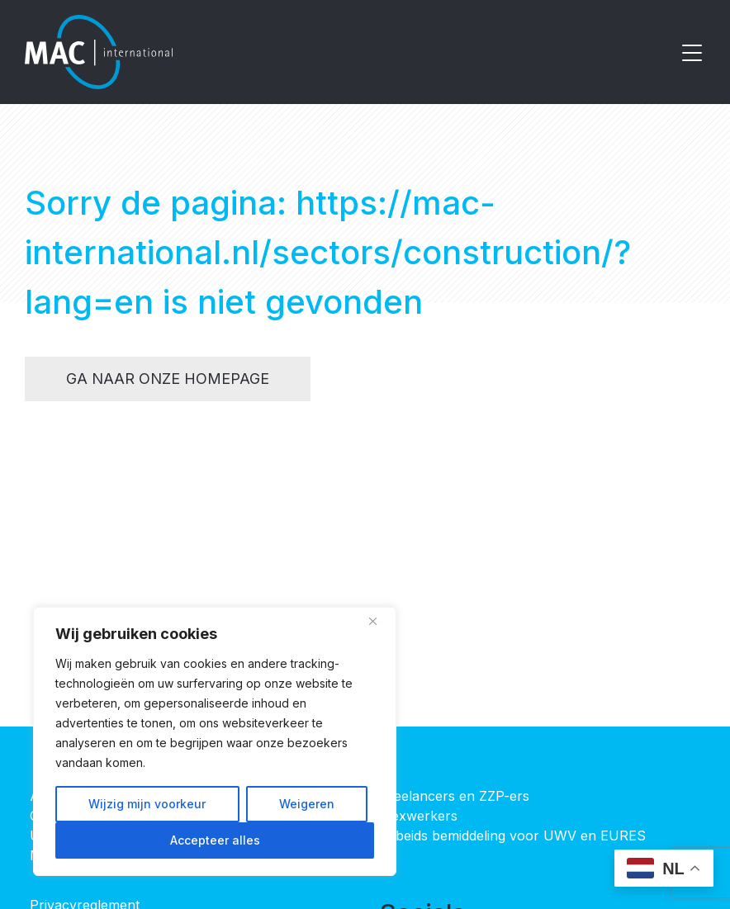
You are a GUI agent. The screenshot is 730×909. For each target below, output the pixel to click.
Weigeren (306, 804)
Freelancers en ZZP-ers (454, 796)
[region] (214, 741)
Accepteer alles (215, 840)
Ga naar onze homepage (167, 378)
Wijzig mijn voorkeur (147, 804)
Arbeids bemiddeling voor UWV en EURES (513, 835)
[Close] (379, 621)
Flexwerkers (418, 815)
